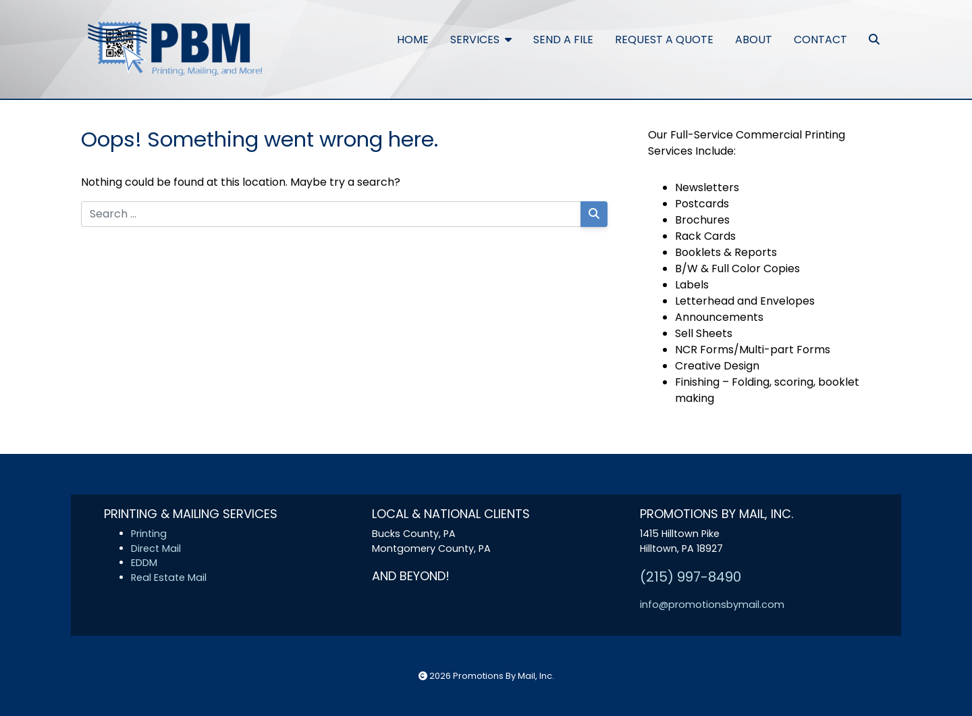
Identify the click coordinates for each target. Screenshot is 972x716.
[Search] (594, 214)
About (753, 39)
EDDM (144, 562)
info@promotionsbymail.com (712, 604)
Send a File (563, 39)
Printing (149, 533)
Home (413, 39)
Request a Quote (664, 39)
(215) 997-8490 (690, 576)
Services (481, 39)
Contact (820, 39)
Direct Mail (156, 548)
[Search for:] (331, 214)
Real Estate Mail (169, 577)
